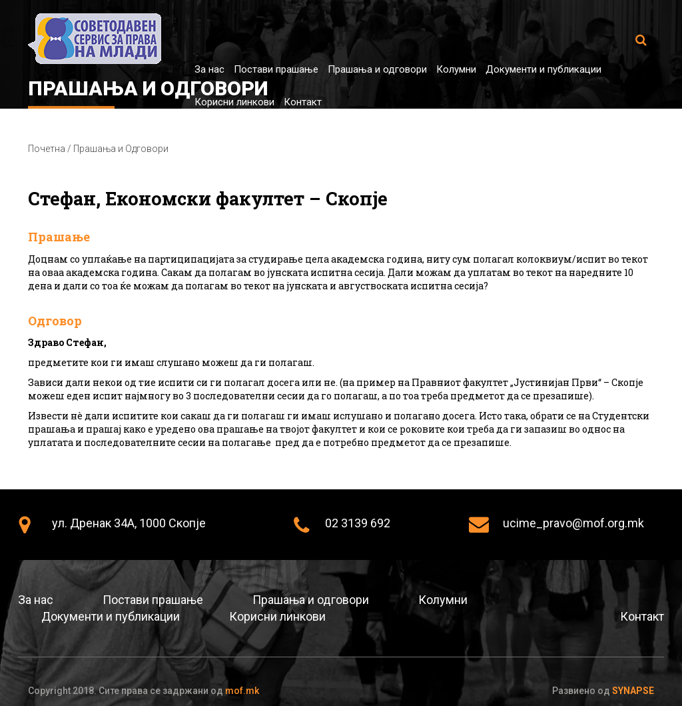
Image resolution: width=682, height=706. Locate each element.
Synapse (633, 690)
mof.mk (242, 690)
